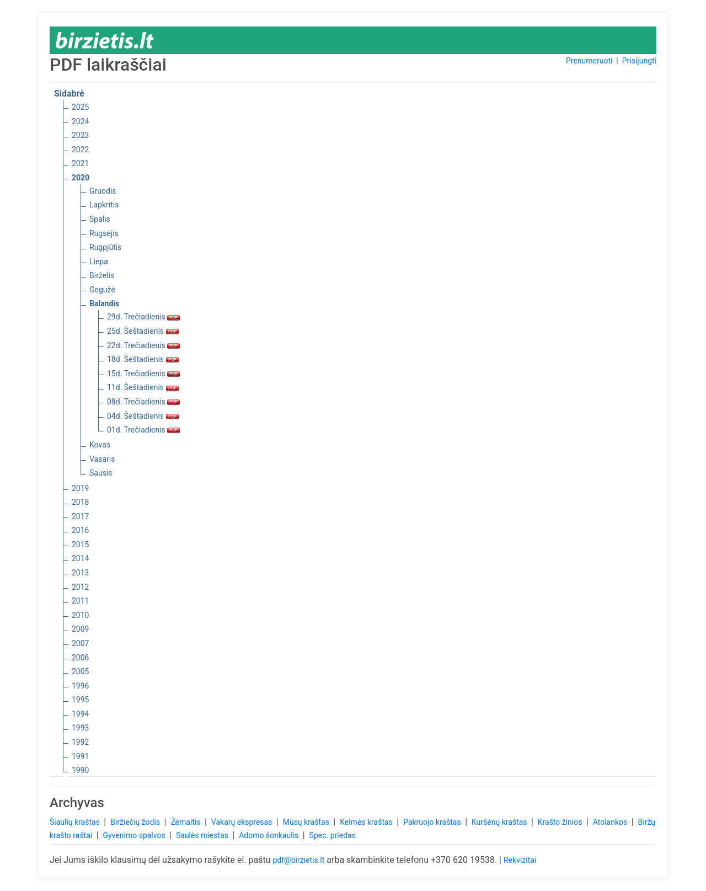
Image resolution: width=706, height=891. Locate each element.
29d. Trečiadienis (143, 316)
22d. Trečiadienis (143, 345)
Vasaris (102, 459)
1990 (80, 770)
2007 (80, 643)
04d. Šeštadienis (143, 416)
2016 (80, 530)
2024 (80, 121)
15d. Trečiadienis (143, 373)
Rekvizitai (520, 860)
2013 (80, 572)
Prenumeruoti (589, 60)
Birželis (101, 275)
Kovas (99, 444)
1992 (80, 742)
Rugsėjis (104, 233)
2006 (80, 657)
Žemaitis (186, 822)
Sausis (101, 472)
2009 (80, 629)
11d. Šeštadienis (143, 387)
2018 (80, 502)
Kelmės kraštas (367, 822)
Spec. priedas (332, 835)
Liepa (98, 261)
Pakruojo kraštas (433, 822)
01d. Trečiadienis (143, 429)
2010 (80, 615)
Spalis (99, 219)
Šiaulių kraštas (75, 822)
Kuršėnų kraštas (500, 822)
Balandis (104, 303)
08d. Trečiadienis (143, 401)
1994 (80, 713)
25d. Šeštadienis (143, 331)
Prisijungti (639, 60)
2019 (80, 488)
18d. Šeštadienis (143, 359)
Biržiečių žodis (136, 822)
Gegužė (102, 289)
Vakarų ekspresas (242, 822)
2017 (80, 516)
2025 (80, 107)
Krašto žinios (561, 822)
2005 (80, 671)
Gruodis (102, 190)
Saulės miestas (203, 835)
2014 (80, 558)
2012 (80, 587)
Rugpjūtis (105, 247)
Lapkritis (104, 204)
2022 (80, 149)
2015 (80, 544)
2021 (80, 163)
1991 (80, 756)
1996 (80, 685)
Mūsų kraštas (307, 822)
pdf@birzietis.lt (298, 860)
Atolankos (611, 822)
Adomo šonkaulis (270, 835)
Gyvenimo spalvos (135, 835)
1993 (80, 727)
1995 (80, 699)
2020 (80, 177)
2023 (80, 135)
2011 (80, 600)
